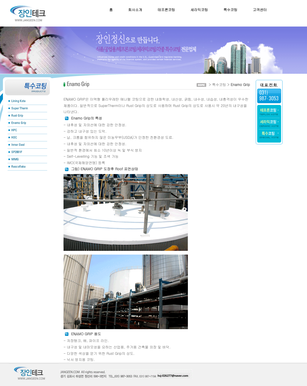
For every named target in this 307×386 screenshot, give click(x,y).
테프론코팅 (166, 9)
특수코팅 (230, 9)
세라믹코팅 (199, 9)
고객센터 (260, 9)
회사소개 (135, 9)
